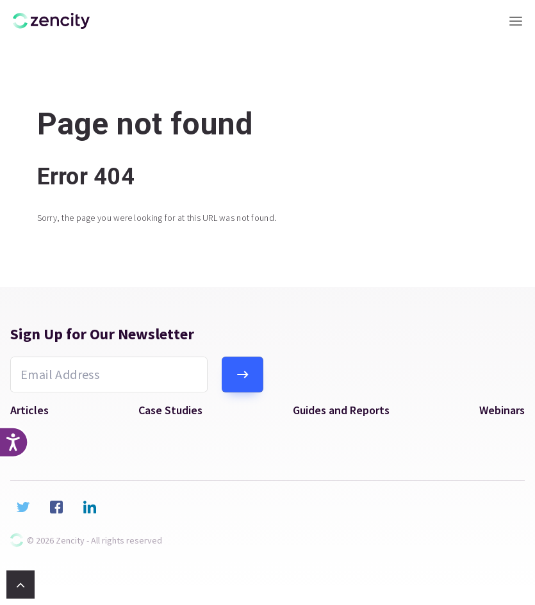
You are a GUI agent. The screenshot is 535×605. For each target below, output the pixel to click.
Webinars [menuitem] (502, 410)
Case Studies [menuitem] (170, 410)
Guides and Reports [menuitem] (341, 410)
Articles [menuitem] (29, 410)
